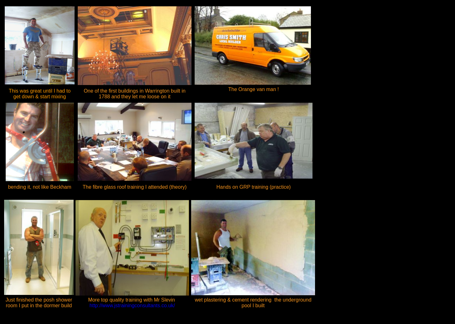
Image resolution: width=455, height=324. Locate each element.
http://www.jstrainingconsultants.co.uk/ (134, 302)
